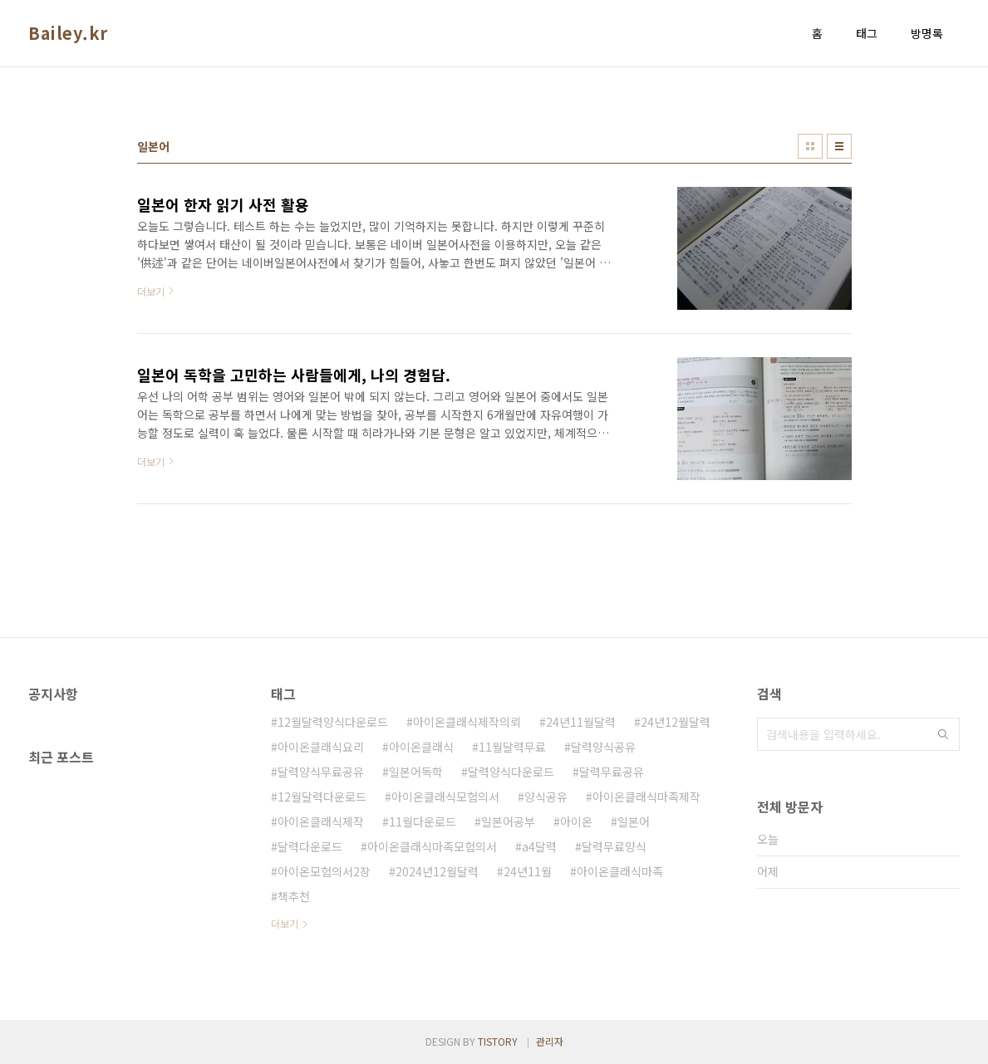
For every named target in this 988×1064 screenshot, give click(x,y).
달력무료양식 (614, 846)
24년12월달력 (675, 721)
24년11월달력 (581, 721)
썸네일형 (810, 146)
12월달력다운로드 (322, 796)
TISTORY (498, 1041)
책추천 (294, 896)
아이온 (576, 821)
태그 (866, 33)
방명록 (927, 33)
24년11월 (528, 871)
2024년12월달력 (437, 871)
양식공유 (546, 796)
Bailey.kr (68, 33)
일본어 (633, 821)
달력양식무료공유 (321, 771)
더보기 (284, 923)
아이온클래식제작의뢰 (467, 721)
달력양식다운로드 (511, 771)
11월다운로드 (422, 821)
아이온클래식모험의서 (445, 796)
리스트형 (839, 146)
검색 (943, 734)
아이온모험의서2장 (324, 871)
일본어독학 (416, 771)
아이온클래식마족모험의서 (432, 846)
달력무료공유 (611, 771)
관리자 (549, 1041)
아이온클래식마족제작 (646, 796)
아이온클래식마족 (620, 871)
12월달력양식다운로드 (333, 721)
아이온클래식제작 (321, 821)
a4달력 (539, 846)
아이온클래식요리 (321, 746)
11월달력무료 (512, 746)
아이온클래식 (421, 746)
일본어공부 (508, 821)
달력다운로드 (310, 846)
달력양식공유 (603, 746)
